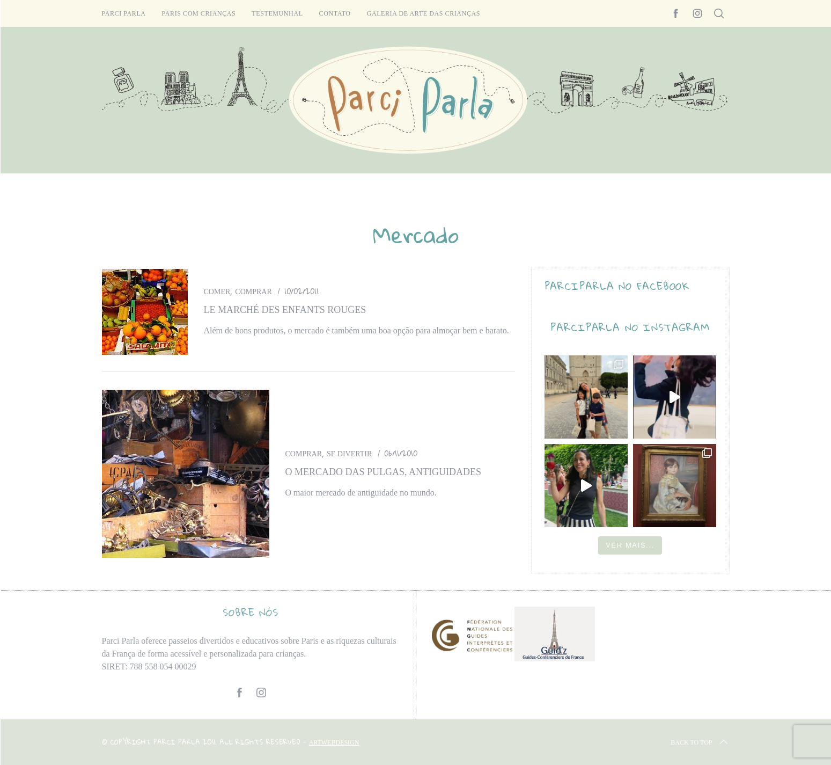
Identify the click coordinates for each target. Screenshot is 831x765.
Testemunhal (277, 13)
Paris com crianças (199, 13)
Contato (335, 13)
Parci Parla (124, 13)
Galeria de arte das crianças (423, 13)
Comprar (253, 292)
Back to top (700, 742)
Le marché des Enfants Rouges (285, 309)
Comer (217, 292)
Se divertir (349, 454)
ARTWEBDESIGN (334, 742)
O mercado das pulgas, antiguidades (383, 472)
